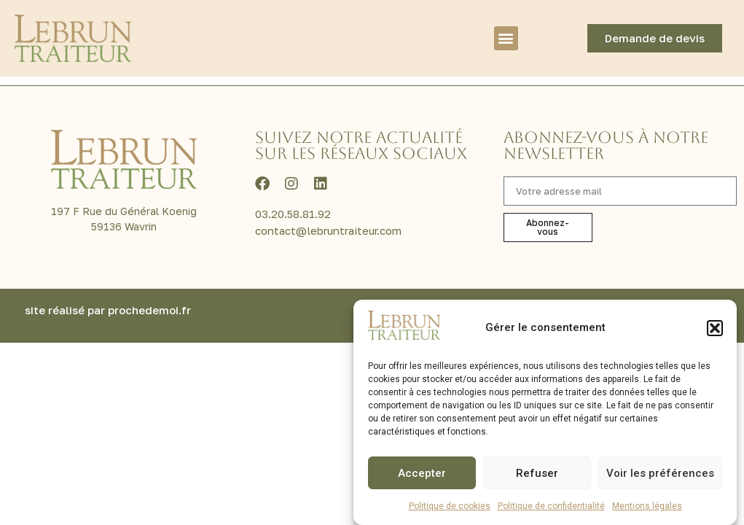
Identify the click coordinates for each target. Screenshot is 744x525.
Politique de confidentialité (551, 506)
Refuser (537, 473)
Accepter (422, 473)
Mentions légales (647, 506)
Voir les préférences (660, 473)
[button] (715, 328)
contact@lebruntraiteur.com (328, 249)
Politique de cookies (449, 506)
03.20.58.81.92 (293, 232)
